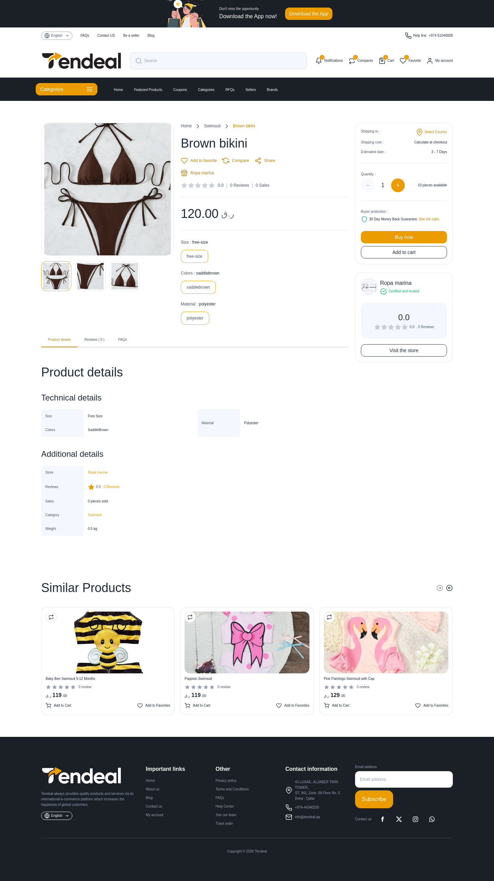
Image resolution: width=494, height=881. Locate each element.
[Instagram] (415, 819)
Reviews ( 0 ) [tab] (94, 339)
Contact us (154, 806)
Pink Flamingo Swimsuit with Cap (349, 679)
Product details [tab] (59, 342)
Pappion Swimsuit (198, 679)
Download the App (308, 13)
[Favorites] (410, 60)
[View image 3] (125, 276)
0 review (85, 687)
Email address (366, 767)
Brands (272, 90)
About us (152, 789)
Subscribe (374, 799)
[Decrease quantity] (368, 185)
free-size (194, 256)
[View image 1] (56, 276)
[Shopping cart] (386, 60)
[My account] (439, 60)
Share (265, 160)
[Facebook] (382, 819)
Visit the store (404, 350)
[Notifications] (329, 60)
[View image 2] (90, 276)
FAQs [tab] (122, 339)
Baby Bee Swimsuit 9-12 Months (70, 679)
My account (154, 815)
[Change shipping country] (431, 132)
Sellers (250, 90)
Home (118, 90)
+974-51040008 (441, 35)
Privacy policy (225, 781)
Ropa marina (197, 173)
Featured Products (148, 90)
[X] (398, 819)
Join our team (225, 815)
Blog (149, 798)
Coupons (180, 90)
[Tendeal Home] (81, 60)
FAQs (219, 798)
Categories (206, 90)
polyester (195, 318)
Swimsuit (212, 126)
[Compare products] (361, 60)
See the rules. (429, 219)
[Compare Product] (51, 617)
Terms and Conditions (232, 789)
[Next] (449, 587)
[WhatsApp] (431, 819)
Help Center (224, 806)
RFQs (229, 90)
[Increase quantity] (398, 185)
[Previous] (439, 587)
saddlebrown (198, 287)
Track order (224, 823)
